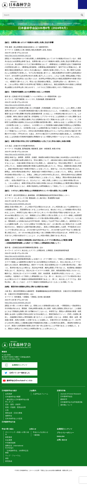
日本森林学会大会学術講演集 (71, 402)
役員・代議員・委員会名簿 (15, 407)
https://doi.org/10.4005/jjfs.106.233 (18, 154)
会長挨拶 (8, 394)
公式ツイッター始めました (19, 373)
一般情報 (36, 435)
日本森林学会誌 (22, 23)
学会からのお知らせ (40, 432)
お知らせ (32, 429)
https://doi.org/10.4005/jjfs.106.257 (18, 303)
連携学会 (8, 416)
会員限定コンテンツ (19, 365)
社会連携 (8, 440)
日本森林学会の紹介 (9, 390)
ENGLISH (60, 436)
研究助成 (8, 461)
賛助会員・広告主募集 (13, 413)
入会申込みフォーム (40, 394)
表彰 (7, 458)
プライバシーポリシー (65, 433)
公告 (7, 410)
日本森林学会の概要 (13, 397)
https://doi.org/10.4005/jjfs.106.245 (18, 204)
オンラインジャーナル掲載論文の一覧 (41, 23)
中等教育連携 (10, 443)
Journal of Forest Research (70, 394)
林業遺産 (8, 437)
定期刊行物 (10, 23)
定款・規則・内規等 (13, 404)
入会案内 (32, 390)
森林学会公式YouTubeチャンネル (19, 380)
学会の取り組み (8, 429)
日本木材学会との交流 (13, 418)
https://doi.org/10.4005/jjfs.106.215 (18, 56)
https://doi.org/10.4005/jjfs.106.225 (18, 105)
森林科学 (63, 399)
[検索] (82, 14)
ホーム (2, 23)
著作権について (66, 405)
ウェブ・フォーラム (13, 455)
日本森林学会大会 (8, 422)
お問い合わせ (62, 440)
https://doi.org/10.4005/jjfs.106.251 (18, 256)
